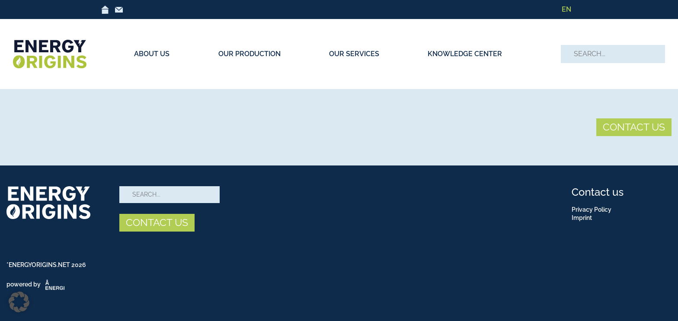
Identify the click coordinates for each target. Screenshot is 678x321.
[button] (19, 302)
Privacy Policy (591, 209)
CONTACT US (634, 127)
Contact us (598, 192)
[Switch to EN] (566, 9)
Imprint (582, 217)
